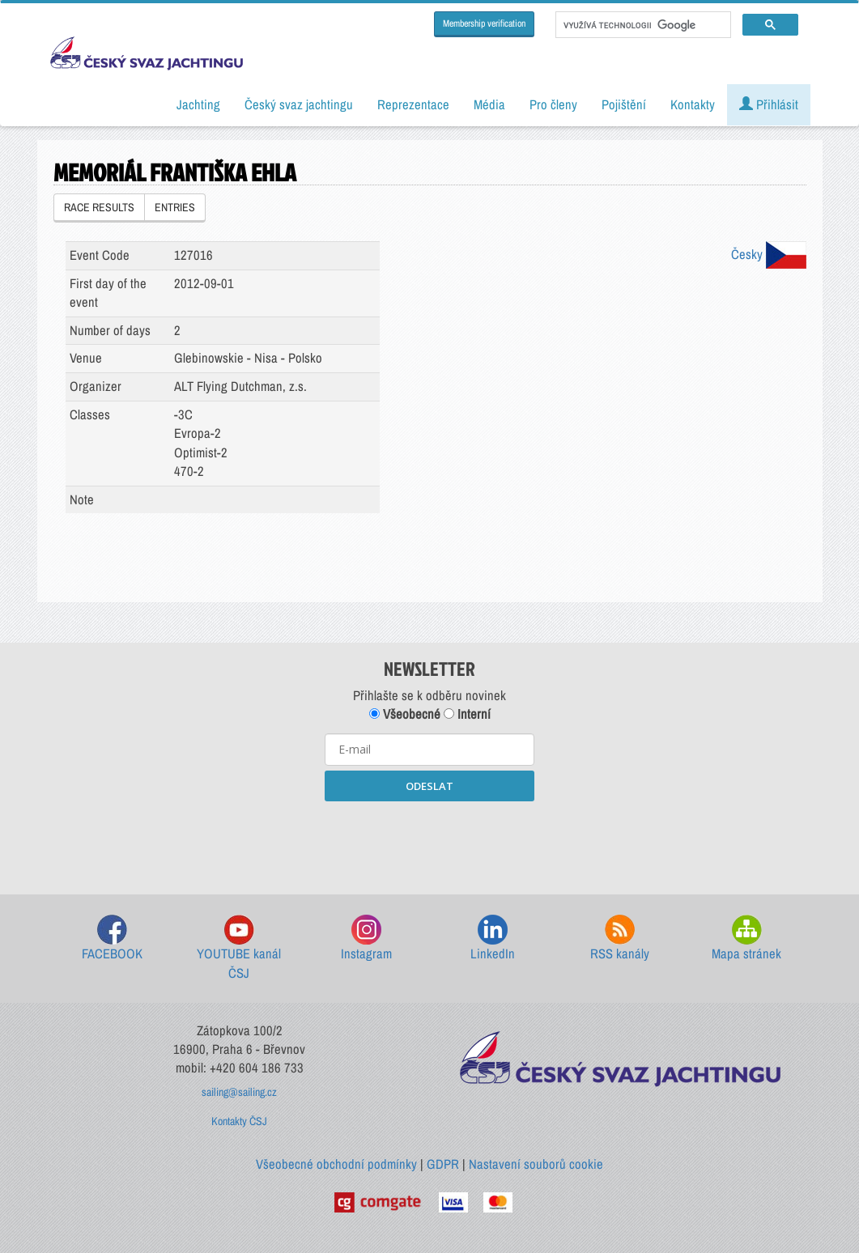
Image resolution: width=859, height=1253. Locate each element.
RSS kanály (619, 938)
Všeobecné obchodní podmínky (336, 1164)
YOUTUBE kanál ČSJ (239, 948)
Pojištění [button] (624, 104)
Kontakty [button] (692, 104)
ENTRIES (175, 207)
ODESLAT (429, 786)
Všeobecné (404, 714)
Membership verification (484, 23)
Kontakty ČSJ (239, 1121)
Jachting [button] (198, 104)
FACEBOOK (112, 938)
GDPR (443, 1164)
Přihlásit (768, 104)
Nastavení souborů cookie (536, 1164)
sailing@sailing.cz (239, 1092)
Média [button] (489, 104)
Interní (467, 714)
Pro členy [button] (553, 104)
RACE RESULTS (99, 207)
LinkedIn (492, 938)
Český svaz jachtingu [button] (299, 104)
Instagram (366, 938)
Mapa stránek (746, 938)
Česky (768, 254)
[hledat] (641, 25)
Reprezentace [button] (413, 104)
